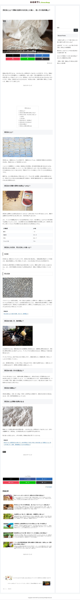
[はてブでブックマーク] (23, 55)
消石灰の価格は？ (23, 121)
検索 (58, 27)
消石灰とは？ (22, 107)
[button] (49, 55)
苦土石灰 (22, 115)
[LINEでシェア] (40, 55)
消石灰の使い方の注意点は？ (25, 119)
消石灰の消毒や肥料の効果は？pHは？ (27, 109)
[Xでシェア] (7, 55)
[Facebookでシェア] (15, 55)
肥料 (4, 449)
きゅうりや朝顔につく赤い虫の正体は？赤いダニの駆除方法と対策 (67, 57)
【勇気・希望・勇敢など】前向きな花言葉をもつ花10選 (67, 62)
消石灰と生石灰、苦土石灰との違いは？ (28, 111)
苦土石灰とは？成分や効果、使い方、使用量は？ (16, 311)
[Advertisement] (28, 15)
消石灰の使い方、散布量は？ (25, 117)
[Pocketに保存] (32, 55)
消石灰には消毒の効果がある (25, 123)
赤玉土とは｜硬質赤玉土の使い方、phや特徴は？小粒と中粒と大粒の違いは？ (23, 440)
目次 (26, 104)
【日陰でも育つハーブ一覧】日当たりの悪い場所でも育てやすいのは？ (67, 41)
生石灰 (21, 113)
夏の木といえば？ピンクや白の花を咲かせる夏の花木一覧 (67, 51)
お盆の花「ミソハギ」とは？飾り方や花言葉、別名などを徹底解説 (67, 46)
